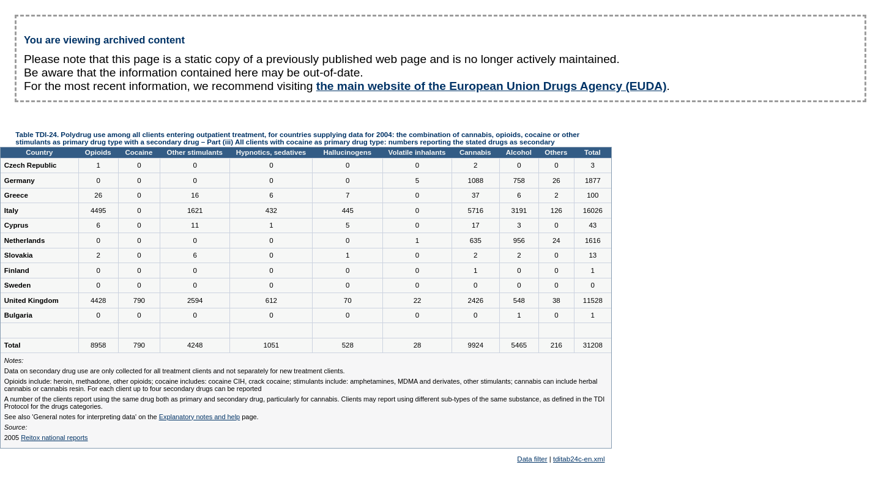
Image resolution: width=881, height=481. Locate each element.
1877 (593, 180)
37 (476, 195)
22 (418, 300)
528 (348, 345)
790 (139, 300)
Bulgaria (18, 315)
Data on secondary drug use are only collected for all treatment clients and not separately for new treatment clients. (174, 371)
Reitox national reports (54, 437)
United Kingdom (31, 300)
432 (271, 210)
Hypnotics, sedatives (271, 152)
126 (556, 210)
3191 (519, 210)
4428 (98, 300)
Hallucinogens (347, 152)
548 (519, 300)
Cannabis (475, 152)
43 (593, 225)
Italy (11, 210)
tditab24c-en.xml (579, 459)
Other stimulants (194, 152)
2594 (195, 300)
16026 (593, 210)
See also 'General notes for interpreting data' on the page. (131, 416)
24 (556, 240)
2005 (46, 437)
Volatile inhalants (417, 152)
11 (195, 225)
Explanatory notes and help (199, 416)
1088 (476, 180)
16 (195, 195)
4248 (195, 345)
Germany (19, 180)
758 (519, 180)
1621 (195, 210)
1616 (593, 240)
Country (39, 152)
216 (556, 345)
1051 (272, 345)
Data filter (532, 459)
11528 (593, 300)
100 (592, 195)
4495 (98, 210)
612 (271, 300)
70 (348, 300)
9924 (476, 345)
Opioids (98, 152)
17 (476, 225)
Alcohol (519, 152)
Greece (16, 195)
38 (556, 300)
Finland (16, 270)
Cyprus (16, 225)
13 (593, 255)
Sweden (17, 285)
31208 (593, 345)
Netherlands (24, 240)
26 (556, 180)
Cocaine (139, 152)
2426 (476, 300)
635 (475, 240)
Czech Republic (30, 165)
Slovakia (18, 255)
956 (519, 240)
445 (348, 210)
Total (592, 152)
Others (556, 152)
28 (418, 345)
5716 (476, 210)
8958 (98, 345)
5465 (519, 345)
